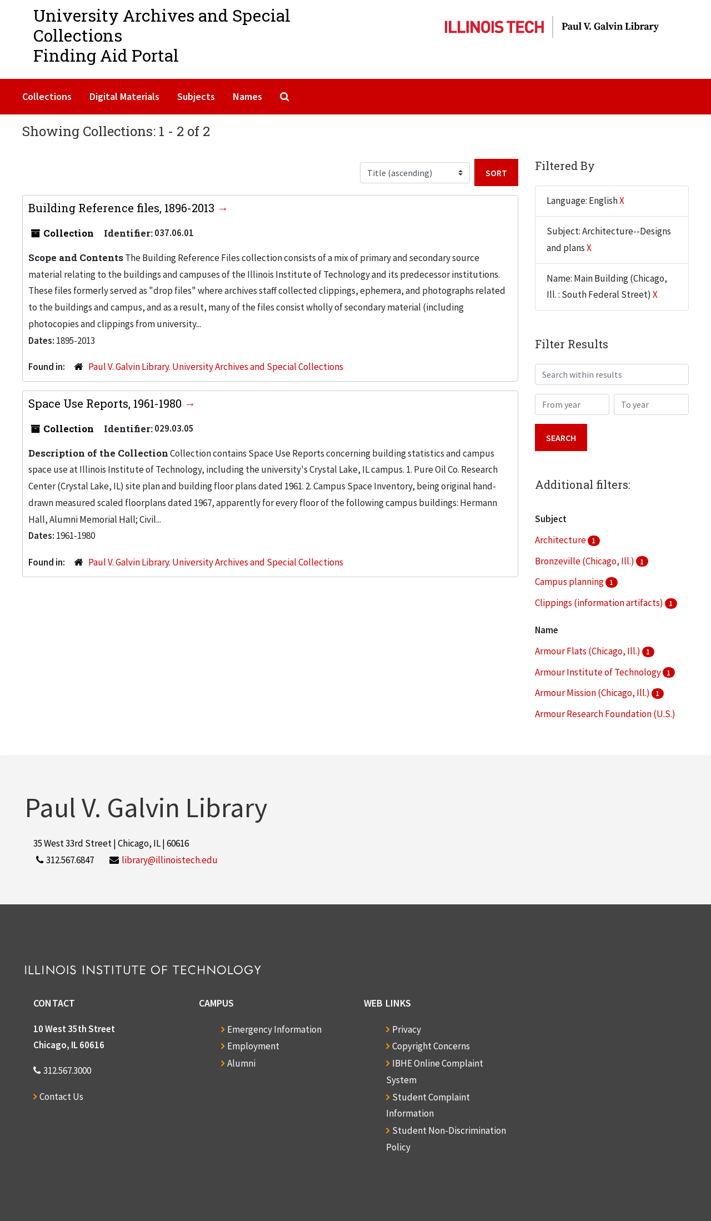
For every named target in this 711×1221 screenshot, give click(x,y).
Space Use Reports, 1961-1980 (106, 403)
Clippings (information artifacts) (600, 603)
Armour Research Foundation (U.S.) (605, 714)
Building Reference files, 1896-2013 (122, 208)
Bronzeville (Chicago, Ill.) (585, 561)
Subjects (196, 96)
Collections (47, 96)
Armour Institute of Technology (599, 672)
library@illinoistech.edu (170, 860)
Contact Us (61, 1096)
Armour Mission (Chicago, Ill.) (593, 693)
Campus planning (570, 582)
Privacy (406, 1029)
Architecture (561, 540)
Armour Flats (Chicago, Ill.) (588, 651)
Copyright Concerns (431, 1046)
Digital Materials (124, 96)
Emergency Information (274, 1029)
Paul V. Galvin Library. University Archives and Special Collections (215, 367)
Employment (253, 1046)
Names (247, 96)
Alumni (241, 1063)
